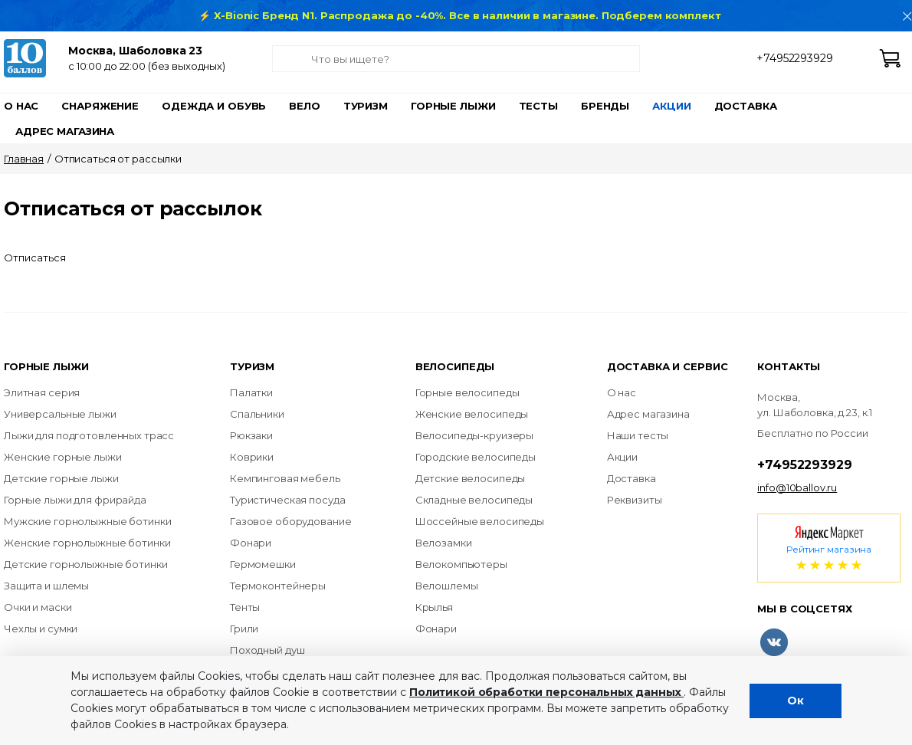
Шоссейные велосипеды (479, 521)
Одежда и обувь (214, 106)
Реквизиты (634, 500)
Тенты (245, 607)
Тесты (538, 106)
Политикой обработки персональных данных (546, 692)
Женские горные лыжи (63, 457)
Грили (244, 628)
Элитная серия (42, 392)
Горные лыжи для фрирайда (75, 500)
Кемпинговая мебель (285, 478)
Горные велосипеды (467, 392)
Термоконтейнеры (278, 585)
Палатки (251, 392)
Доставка (745, 106)
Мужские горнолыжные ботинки (88, 521)
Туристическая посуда (287, 500)
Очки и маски (37, 607)
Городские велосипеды (475, 457)
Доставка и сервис (667, 366)
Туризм (365, 106)
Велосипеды (455, 366)
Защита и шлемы (46, 585)
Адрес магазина (64, 131)
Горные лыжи (453, 106)
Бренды (605, 106)
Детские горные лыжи (61, 478)
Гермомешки (263, 564)
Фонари (250, 543)
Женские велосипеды (472, 414)
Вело (304, 106)
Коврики (252, 457)
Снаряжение (100, 106)
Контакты (788, 366)
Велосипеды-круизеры (474, 435)
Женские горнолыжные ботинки (87, 543)
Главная (24, 159)
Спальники (257, 414)
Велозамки (443, 543)
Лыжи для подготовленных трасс (89, 435)
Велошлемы (446, 585)
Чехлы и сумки (40, 628)
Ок (795, 700)
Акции (671, 106)
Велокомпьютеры (461, 564)
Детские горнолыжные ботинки (86, 564)
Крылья (434, 607)
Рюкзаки (251, 435)
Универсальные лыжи (60, 414)
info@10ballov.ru (797, 487)
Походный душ (267, 650)
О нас (21, 106)
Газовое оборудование (290, 521)
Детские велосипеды (470, 478)
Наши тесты (638, 435)
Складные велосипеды (474, 500)
